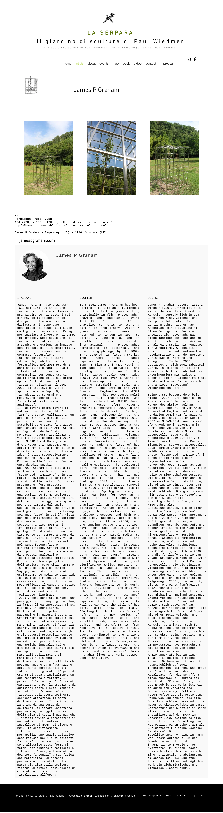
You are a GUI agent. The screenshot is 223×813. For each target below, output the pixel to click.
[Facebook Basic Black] (195, 59)
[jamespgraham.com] (37, 241)
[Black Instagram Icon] (189, 59)
